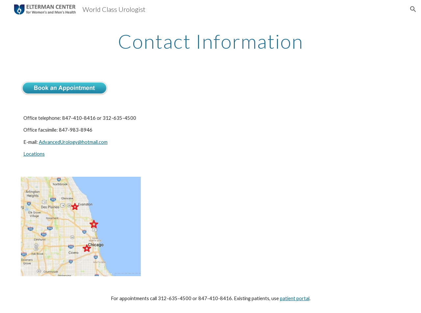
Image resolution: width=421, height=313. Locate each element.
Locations (34, 154)
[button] (413, 9)
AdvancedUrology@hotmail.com (73, 142)
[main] (210, 41)
